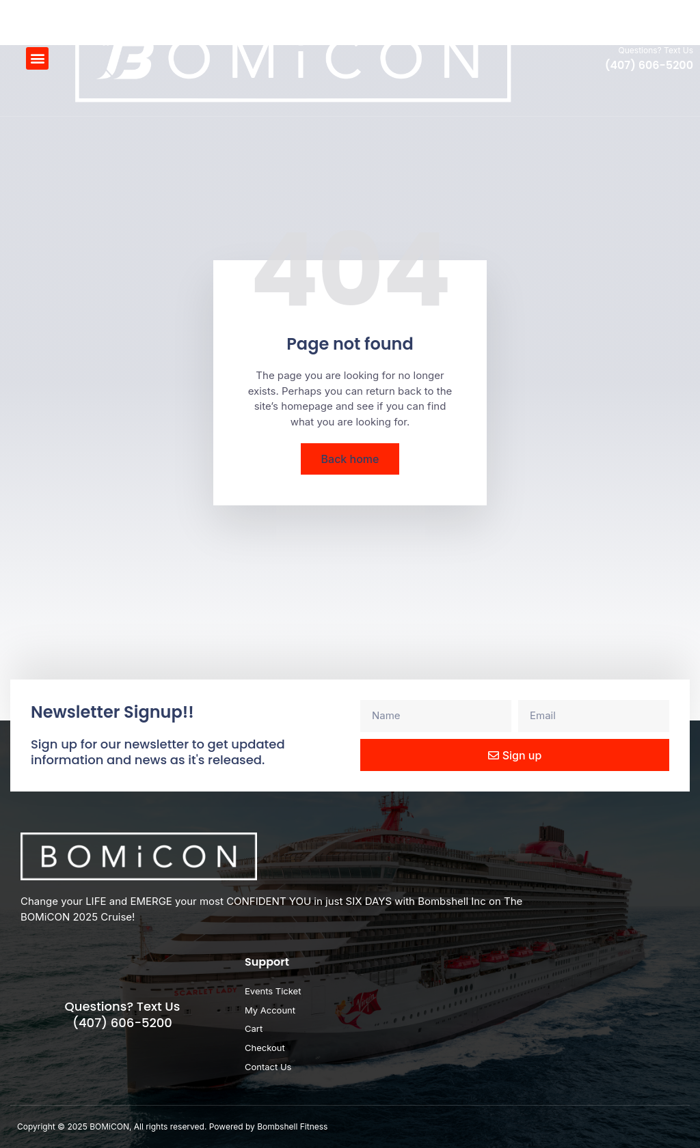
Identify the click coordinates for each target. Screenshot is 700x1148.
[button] (37, 58)
